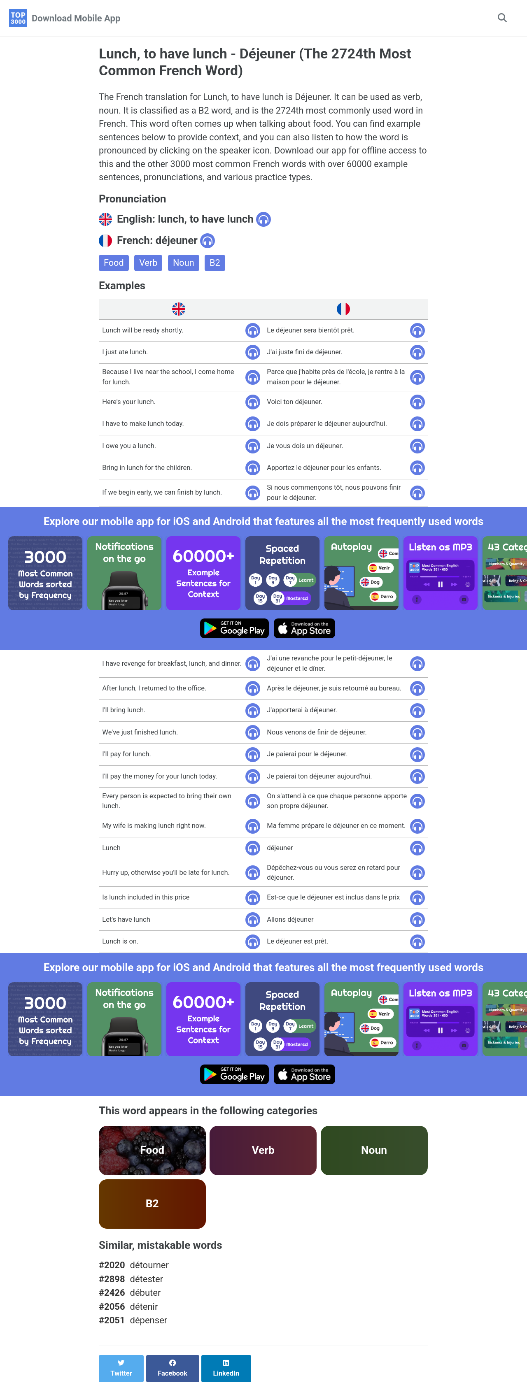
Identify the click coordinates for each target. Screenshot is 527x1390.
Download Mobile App (76, 18)
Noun (184, 265)
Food (114, 265)
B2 (215, 265)
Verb (149, 265)
